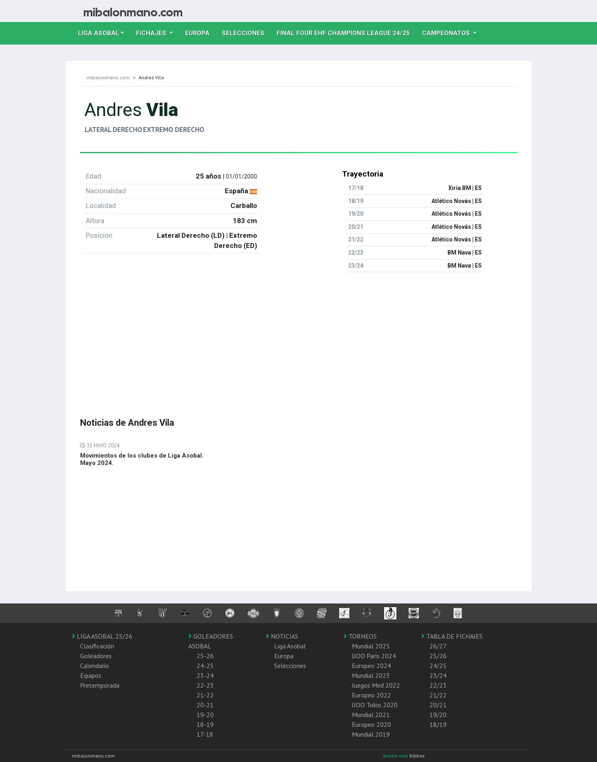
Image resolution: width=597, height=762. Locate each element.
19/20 (438, 715)
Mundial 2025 (371, 646)
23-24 (205, 675)
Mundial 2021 (371, 715)
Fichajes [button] (152, 33)
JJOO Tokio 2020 (375, 705)
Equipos (90, 675)
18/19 (438, 724)
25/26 (438, 656)
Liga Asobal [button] (98, 33)
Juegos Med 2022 (376, 685)
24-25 (205, 665)
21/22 (438, 695)
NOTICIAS (282, 636)
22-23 (205, 685)
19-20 (205, 715)
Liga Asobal (290, 646)
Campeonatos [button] (447, 33)
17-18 (205, 734)
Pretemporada (99, 685)
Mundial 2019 (371, 734)
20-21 (205, 705)
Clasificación (97, 646)
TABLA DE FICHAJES (452, 636)
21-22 (205, 695)
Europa (200, 32)
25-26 (205, 656)
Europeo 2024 (371, 665)
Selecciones (246, 32)
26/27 (438, 646)
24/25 (438, 665)
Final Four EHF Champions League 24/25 (346, 32)
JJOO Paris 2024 (374, 656)
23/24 (438, 675)
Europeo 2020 (371, 724)
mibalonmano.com (108, 77)
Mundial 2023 (371, 675)
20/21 (438, 705)
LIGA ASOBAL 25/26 (102, 636)
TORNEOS (360, 636)
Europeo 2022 (371, 695)
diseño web (395, 756)
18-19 (205, 724)
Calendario (94, 665)
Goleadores (96, 656)
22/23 (438, 685)
